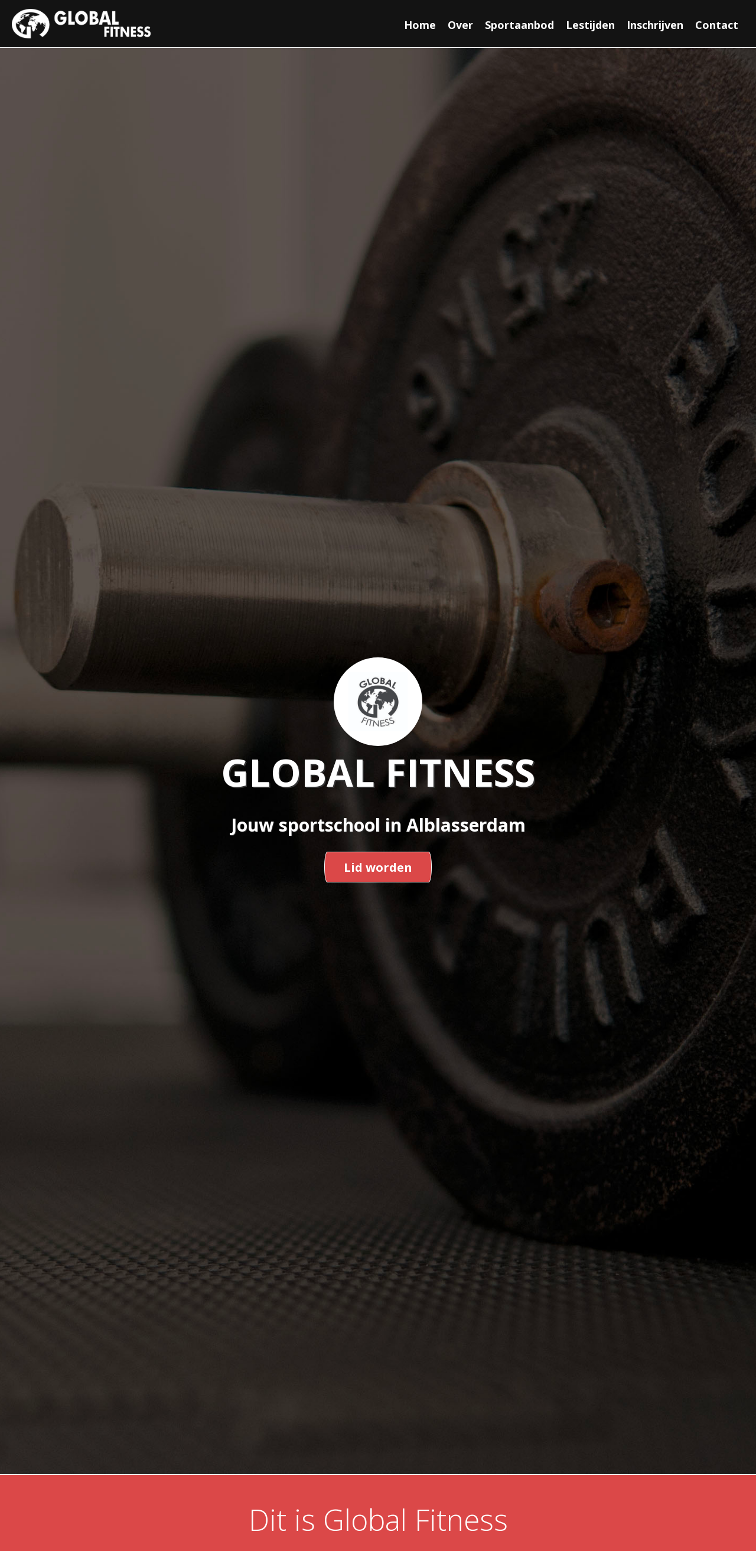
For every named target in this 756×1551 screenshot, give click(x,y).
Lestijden (590, 25)
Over (460, 25)
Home (420, 25)
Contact (716, 25)
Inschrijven (655, 25)
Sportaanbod (519, 25)
